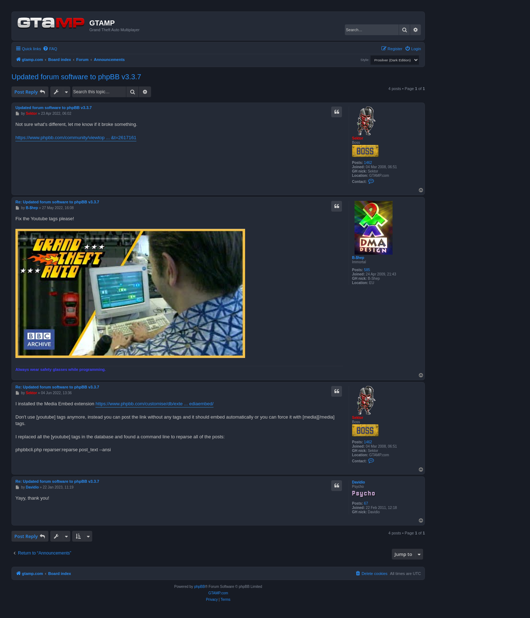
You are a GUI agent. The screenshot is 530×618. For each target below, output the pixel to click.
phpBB (199, 587)
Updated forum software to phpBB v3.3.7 (76, 77)
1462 (368, 163)
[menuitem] (50, 48)
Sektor (357, 138)
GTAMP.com (218, 593)
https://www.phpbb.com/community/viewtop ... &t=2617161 (75, 137)
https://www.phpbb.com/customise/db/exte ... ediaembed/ (154, 403)
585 (367, 270)
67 (366, 503)
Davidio (358, 482)
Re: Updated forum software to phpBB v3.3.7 (57, 202)
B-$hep (358, 258)
